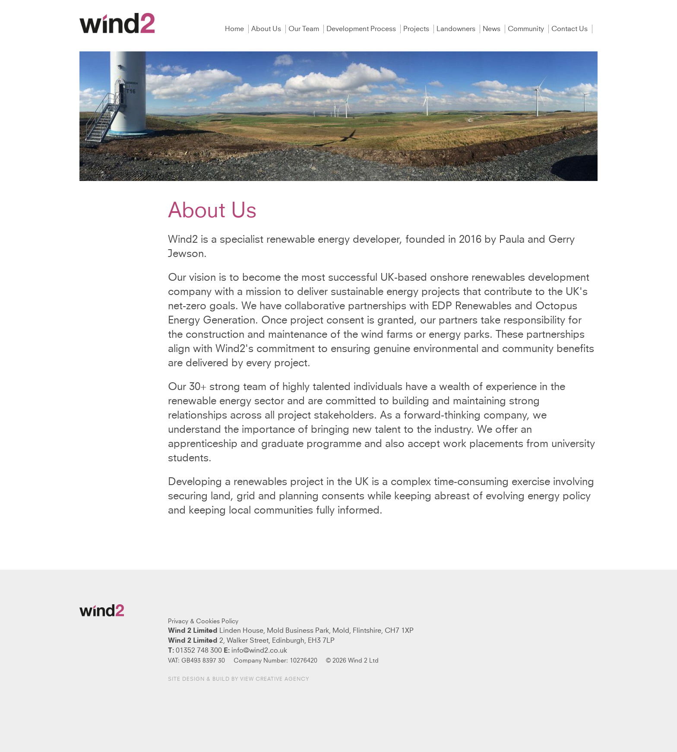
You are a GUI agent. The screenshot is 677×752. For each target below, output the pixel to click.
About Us (267, 28)
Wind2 (117, 23)
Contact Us (570, 28)
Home (235, 28)
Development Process (362, 28)
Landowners (457, 28)
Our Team (304, 28)
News (492, 28)
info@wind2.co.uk (259, 650)
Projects (417, 28)
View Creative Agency (274, 679)
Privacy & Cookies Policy (203, 622)
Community (527, 28)
